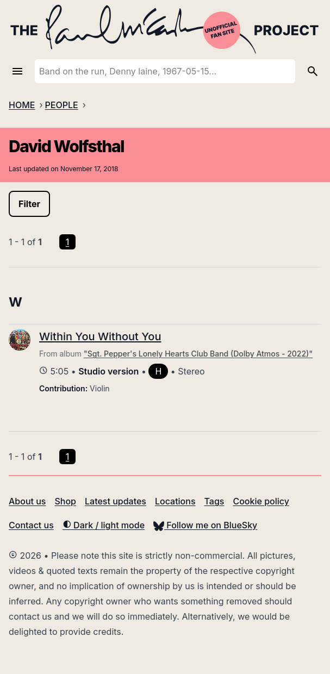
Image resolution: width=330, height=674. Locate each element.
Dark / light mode (104, 525)
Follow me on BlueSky (205, 525)
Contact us (31, 525)
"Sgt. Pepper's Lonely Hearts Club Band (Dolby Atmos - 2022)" (198, 353)
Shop (65, 501)
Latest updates (115, 501)
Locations (175, 501)
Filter (29, 203)
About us (27, 501)
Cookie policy (261, 501)
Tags (214, 501)
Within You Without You (100, 336)
